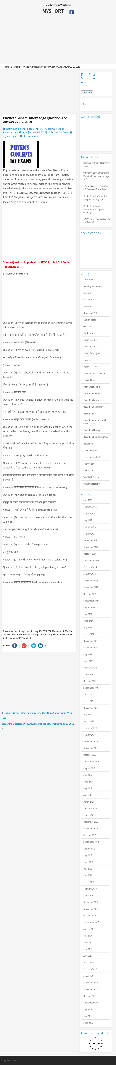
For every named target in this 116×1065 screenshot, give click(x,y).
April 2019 (87, 795)
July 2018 (87, 855)
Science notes (26, 128)
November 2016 (90, 989)
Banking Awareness (92, 286)
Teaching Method (91, 457)
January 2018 (89, 895)
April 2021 (87, 694)
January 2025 (89, 533)
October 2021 (89, 681)
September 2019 (91, 761)
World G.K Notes (91, 477)
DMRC (43, 128)
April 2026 (87, 500)
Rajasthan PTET (34, 132)
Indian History (90, 366)
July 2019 (87, 774)
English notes (89, 319)
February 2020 (90, 728)
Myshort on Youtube (58, 5)
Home (6, 66)
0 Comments (30, 136)
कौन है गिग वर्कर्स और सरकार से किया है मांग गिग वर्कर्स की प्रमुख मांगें (96, 176)
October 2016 (89, 996)
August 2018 (89, 848)
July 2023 (87, 614)
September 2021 (91, 687)
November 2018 (90, 828)
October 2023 (89, 594)
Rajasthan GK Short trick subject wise (94, 422)
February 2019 (90, 808)
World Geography (91, 483)
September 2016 (91, 1002)
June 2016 (88, 1022)
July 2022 (87, 654)
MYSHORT (53, 11)
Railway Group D (57, 128)
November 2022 (90, 647)
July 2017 (87, 935)
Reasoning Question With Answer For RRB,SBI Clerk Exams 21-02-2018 (37, 723)
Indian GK (87, 360)
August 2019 (89, 768)
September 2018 (91, 841)
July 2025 (87, 520)
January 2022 (89, 674)
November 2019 (90, 748)
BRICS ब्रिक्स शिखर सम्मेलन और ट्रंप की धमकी (96, 221)
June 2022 (88, 661)
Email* (95, 84)
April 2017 (87, 955)
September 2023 (91, 600)
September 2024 (91, 560)
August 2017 (89, 929)
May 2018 (87, 868)
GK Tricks (87, 326)
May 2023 (87, 627)
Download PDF (90, 313)
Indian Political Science (94, 373)
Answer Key (89, 279)
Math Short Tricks (91, 386)
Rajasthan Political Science (95, 436)
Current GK (88, 299)
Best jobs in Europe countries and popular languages (93, 209)
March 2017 (88, 962)
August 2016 (89, 1009)
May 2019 (87, 788)
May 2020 (87, 714)
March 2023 (88, 634)
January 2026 (89, 513)
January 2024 (89, 573)
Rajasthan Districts (92, 400)
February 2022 (90, 667)
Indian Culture (90, 339)
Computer (88, 293)
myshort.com (10, 1060)
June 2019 (88, 781)
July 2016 (87, 1016)
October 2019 (89, 754)
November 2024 (90, 547)
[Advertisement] (51, 40)
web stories (89, 470)
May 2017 (87, 949)
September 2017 (91, 922)
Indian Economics (91, 346)
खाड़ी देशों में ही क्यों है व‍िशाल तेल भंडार (96, 165)
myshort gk (9, 136)
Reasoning (88, 443)
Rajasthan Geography (93, 406)
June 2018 (88, 862)
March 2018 (88, 882)
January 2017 (89, 976)
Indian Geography (91, 353)
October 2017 (89, 915)
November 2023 (90, 587)
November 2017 (90, 909)
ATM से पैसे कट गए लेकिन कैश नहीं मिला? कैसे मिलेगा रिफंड (95, 188)
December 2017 (90, 902)
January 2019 (89, 815)
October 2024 (89, 553)
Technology (88, 463)
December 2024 (90, 540)
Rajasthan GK (89, 413)
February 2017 (90, 969)
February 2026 (90, 506)
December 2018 (90, 821)
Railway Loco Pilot (13, 132)
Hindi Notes (89, 333)
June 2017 (88, 942)
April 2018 (87, 875)
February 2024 (90, 567)
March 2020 (88, 721)
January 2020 (89, 734)
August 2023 (89, 607)
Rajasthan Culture (91, 393)
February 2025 (90, 526)
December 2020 (90, 707)
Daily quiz (15, 66)
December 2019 (90, 741)
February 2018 (90, 888)
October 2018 (89, 835)
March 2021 (88, 701)
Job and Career (90, 380)
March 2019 (88, 801)
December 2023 (90, 580)
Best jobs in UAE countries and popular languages (95, 198)
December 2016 (90, 982)
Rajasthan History (91, 430)
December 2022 (90, 641)
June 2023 (88, 620)
